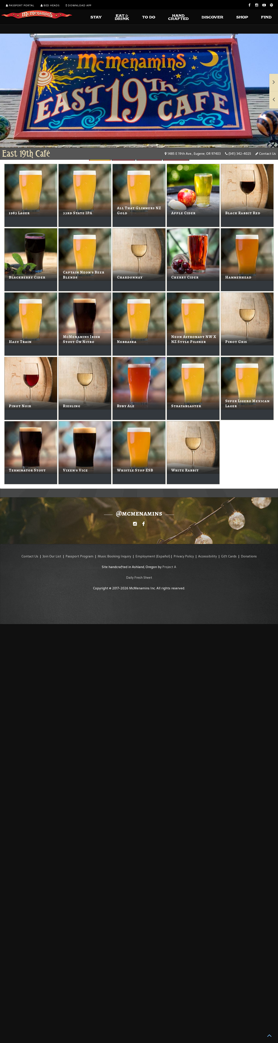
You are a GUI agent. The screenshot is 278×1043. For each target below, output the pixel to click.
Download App (78, 5)
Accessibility (207, 556)
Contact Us (265, 153)
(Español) (163, 556)
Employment (145, 556)
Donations (249, 556)
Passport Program (79, 556)
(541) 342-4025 (238, 153)
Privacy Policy (184, 556)
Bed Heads (50, 5)
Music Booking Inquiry (114, 556)
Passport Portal (20, 5)
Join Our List (52, 556)
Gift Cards (229, 556)
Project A (169, 567)
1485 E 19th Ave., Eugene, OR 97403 (193, 153)
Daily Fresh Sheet (139, 577)
